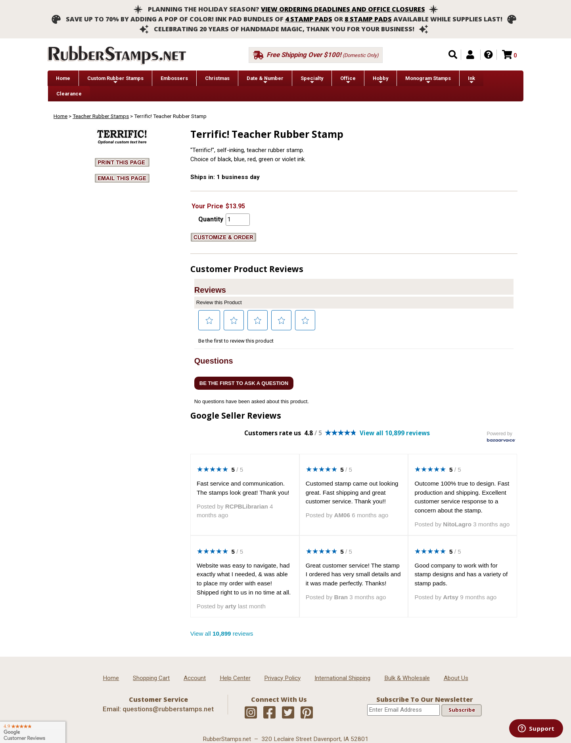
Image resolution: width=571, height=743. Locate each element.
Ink (471, 80)
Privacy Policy (282, 678)
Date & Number (265, 80)
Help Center (235, 678)
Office (348, 80)
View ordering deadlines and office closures (343, 9)
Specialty (312, 80)
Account (195, 678)
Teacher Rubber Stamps (101, 116)
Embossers (174, 78)
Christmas (217, 78)
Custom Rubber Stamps (115, 80)
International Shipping (342, 678)
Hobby (380, 80)
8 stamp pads (368, 19)
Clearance (69, 94)
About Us (456, 678)
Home (63, 78)
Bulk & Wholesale (407, 678)
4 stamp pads (308, 19)
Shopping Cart (151, 678)
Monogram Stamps (428, 80)
